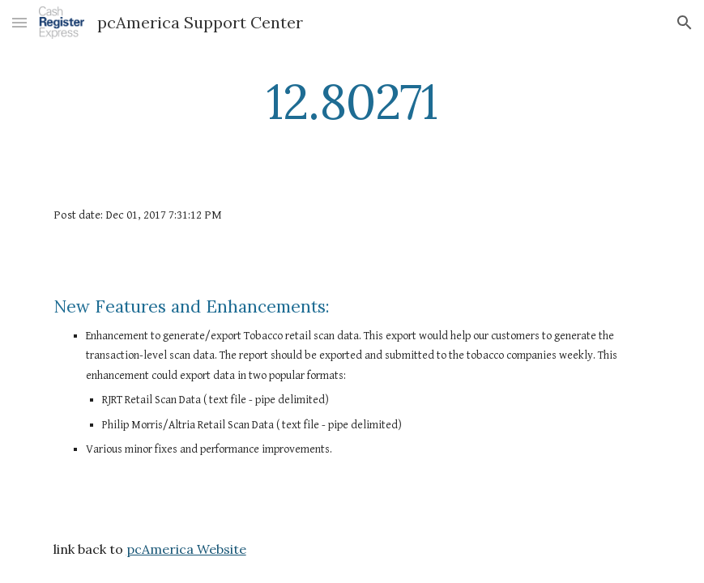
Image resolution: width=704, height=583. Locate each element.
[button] (19, 22)
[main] (352, 101)
